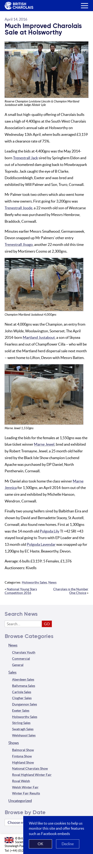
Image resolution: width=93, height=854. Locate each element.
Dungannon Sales (24, 704)
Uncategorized (20, 801)
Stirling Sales (21, 723)
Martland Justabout (39, 337)
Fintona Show (22, 756)
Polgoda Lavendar (41, 544)
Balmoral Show (23, 750)
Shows (13, 743)
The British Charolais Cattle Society (18, 6)
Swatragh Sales (22, 729)
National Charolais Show (30, 768)
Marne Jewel (44, 444)
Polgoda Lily (49, 531)
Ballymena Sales (23, 686)
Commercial (21, 658)
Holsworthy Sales (34, 582)
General (17, 665)
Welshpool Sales (24, 735)
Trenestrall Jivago (19, 244)
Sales (12, 672)
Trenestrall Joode (18, 208)
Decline (68, 844)
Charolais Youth (23, 652)
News (52, 582)
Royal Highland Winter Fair (32, 775)
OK (40, 844)
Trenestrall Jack (25, 158)
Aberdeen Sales (23, 679)
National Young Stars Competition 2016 (21, 591)
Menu (82, 2)
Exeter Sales (20, 710)
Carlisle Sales (21, 692)
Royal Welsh (21, 781)
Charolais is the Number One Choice (70, 591)
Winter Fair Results (26, 793)
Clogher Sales (22, 698)
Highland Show (23, 762)
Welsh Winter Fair (25, 787)
